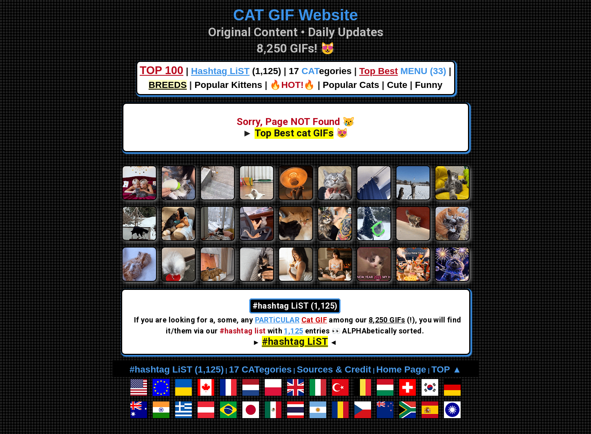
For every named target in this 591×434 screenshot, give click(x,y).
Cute (397, 85)
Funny (429, 85)
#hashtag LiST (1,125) (177, 369)
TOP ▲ (446, 369)
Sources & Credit (334, 369)
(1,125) (236, 71)
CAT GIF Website (295, 15)
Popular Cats (351, 85)
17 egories (320, 71)
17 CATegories (260, 369)
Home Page (401, 369)
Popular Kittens (228, 85)
